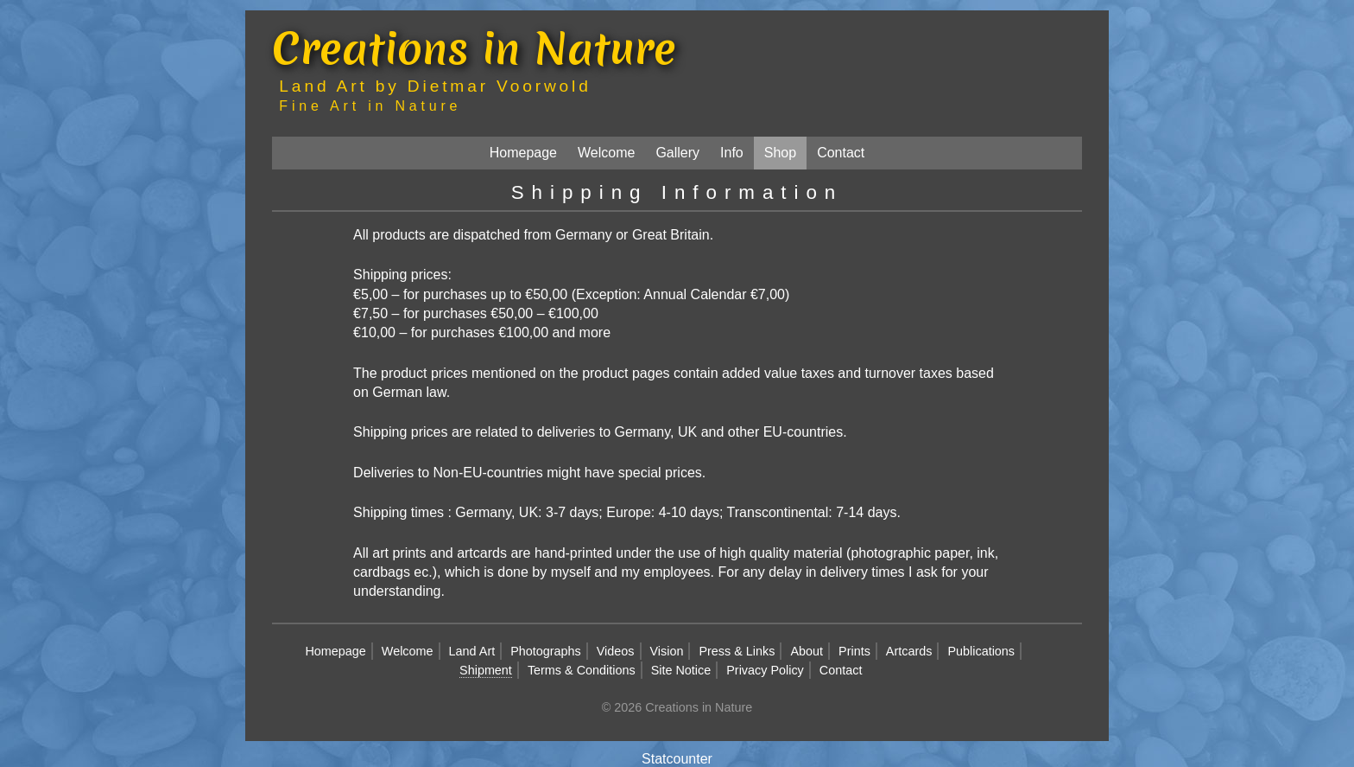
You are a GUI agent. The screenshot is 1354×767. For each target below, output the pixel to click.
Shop (780, 152)
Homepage (523, 152)
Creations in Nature (474, 48)
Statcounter (677, 758)
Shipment (485, 670)
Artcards (909, 651)
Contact (840, 152)
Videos (616, 651)
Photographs (545, 651)
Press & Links (737, 651)
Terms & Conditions (582, 670)
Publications (981, 651)
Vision (667, 651)
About (806, 651)
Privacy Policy (765, 670)
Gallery (677, 152)
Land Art (472, 651)
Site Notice (681, 670)
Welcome (606, 152)
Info (731, 152)
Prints (854, 651)
